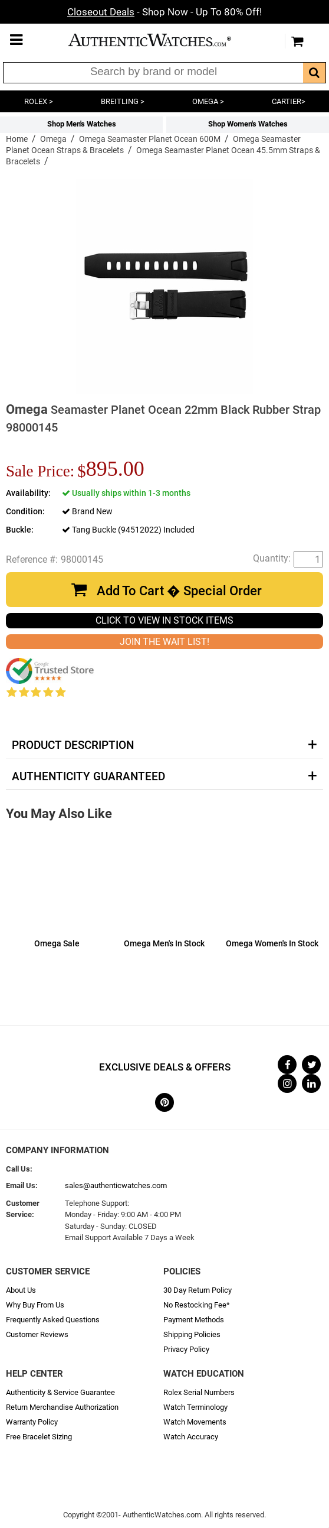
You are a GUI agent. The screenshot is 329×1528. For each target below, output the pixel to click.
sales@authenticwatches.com (116, 1185)
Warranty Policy (32, 1421)
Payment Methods (193, 1319)
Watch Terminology (195, 1407)
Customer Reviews (37, 1334)
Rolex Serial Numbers (199, 1392)
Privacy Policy (186, 1349)
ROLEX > (38, 101)
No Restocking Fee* (196, 1304)
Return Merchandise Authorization (62, 1407)
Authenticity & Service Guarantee (60, 1392)
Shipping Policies (192, 1334)
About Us (21, 1290)
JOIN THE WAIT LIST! (164, 641)
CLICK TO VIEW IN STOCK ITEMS (164, 620)
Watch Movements (194, 1421)
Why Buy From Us (35, 1304)
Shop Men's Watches (81, 123)
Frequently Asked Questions (53, 1319)
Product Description (73, 745)
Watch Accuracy (190, 1436)
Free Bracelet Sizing (39, 1436)
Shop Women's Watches (248, 123)
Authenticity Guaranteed (88, 776)
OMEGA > (208, 101)
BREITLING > (122, 101)
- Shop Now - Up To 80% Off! (164, 12)
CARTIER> (288, 101)
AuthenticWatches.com (161, 40)
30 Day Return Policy (197, 1290)
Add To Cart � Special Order (179, 590)
